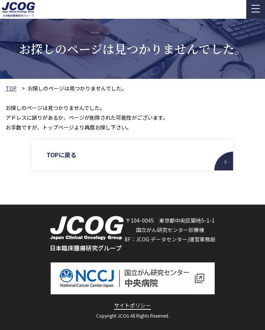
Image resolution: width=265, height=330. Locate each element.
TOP (11, 88)
